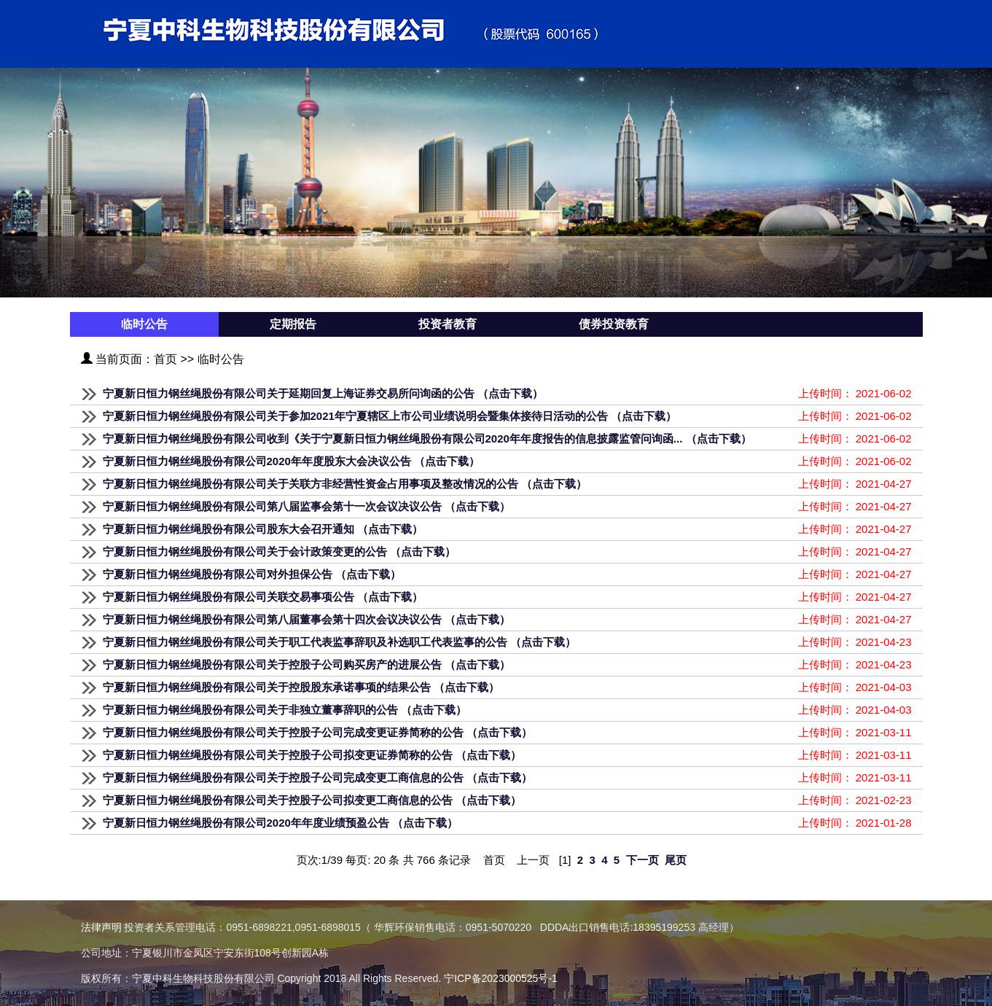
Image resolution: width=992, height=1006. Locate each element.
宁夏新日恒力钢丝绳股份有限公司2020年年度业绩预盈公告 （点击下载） (280, 822)
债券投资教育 (614, 324)
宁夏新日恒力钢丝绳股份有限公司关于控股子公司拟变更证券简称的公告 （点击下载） (312, 755)
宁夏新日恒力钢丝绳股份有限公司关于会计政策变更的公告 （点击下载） (279, 551)
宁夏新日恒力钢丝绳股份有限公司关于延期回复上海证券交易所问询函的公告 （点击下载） (323, 393)
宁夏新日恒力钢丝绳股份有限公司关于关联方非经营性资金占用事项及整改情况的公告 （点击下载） (345, 483)
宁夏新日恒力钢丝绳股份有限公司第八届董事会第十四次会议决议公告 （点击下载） (306, 619)
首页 (165, 359)
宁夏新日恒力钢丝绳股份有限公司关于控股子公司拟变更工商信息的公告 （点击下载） (312, 800)
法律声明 (101, 927)
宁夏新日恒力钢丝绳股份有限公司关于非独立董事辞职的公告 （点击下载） (284, 709)
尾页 (676, 860)
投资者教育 (447, 324)
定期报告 (293, 324)
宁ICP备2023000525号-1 (501, 978)
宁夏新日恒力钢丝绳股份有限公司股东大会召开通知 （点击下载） (263, 529)
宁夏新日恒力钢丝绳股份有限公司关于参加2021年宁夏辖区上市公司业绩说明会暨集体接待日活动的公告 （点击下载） (390, 416)
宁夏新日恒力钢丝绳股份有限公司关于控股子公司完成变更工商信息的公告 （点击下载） (317, 777)
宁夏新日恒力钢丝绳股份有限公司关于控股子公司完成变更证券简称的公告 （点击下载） (317, 732)
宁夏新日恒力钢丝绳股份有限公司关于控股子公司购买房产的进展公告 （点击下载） (306, 664)
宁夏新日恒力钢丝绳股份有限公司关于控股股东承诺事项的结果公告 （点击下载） (301, 687)
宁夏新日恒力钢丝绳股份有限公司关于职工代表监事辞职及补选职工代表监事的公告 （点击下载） (339, 642)
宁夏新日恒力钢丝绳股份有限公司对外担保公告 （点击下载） (252, 574)
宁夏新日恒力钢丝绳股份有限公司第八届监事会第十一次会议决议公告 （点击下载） (306, 506)
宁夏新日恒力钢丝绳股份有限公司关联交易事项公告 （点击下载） (263, 596)
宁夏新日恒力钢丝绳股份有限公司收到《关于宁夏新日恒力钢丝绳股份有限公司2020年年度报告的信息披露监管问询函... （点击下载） (427, 438)
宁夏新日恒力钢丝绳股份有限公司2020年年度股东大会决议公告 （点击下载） (291, 461)
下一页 (642, 860)
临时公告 (144, 324)
